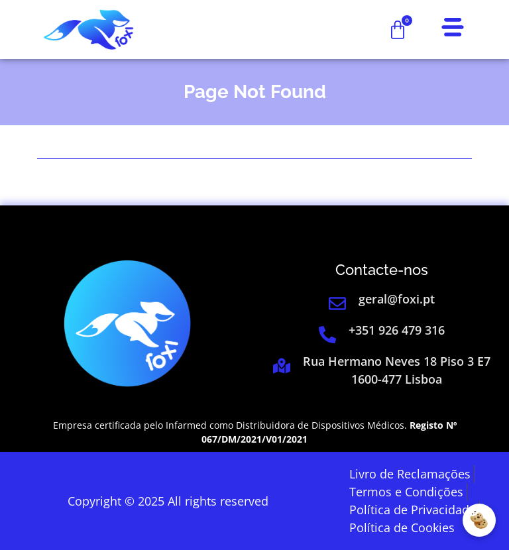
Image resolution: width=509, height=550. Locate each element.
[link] (88, 29)
